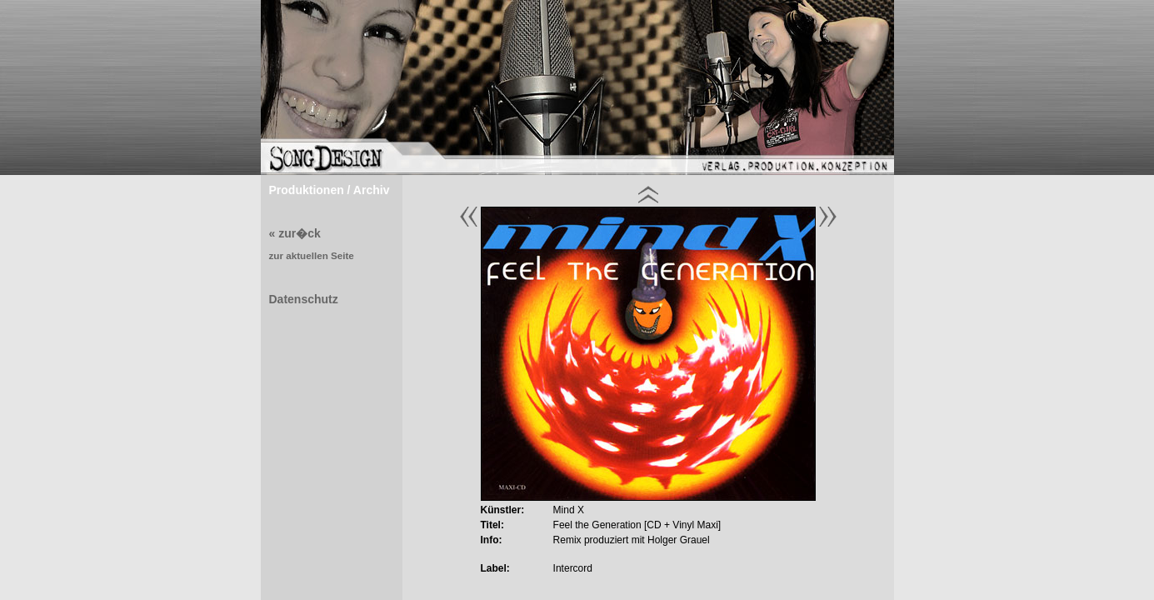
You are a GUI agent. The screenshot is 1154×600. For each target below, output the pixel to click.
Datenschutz (303, 299)
